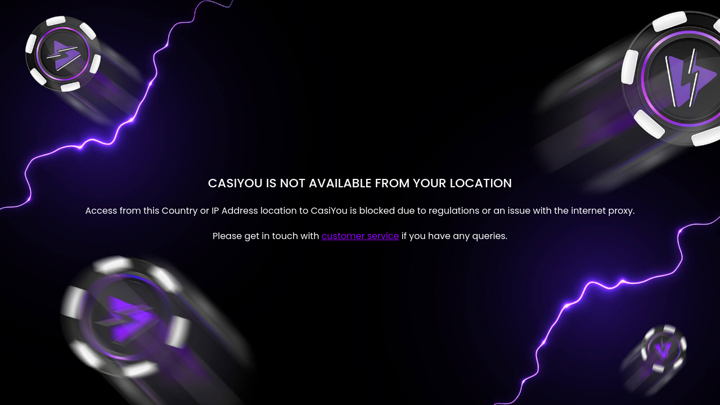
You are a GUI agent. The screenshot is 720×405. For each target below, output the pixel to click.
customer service (360, 236)
